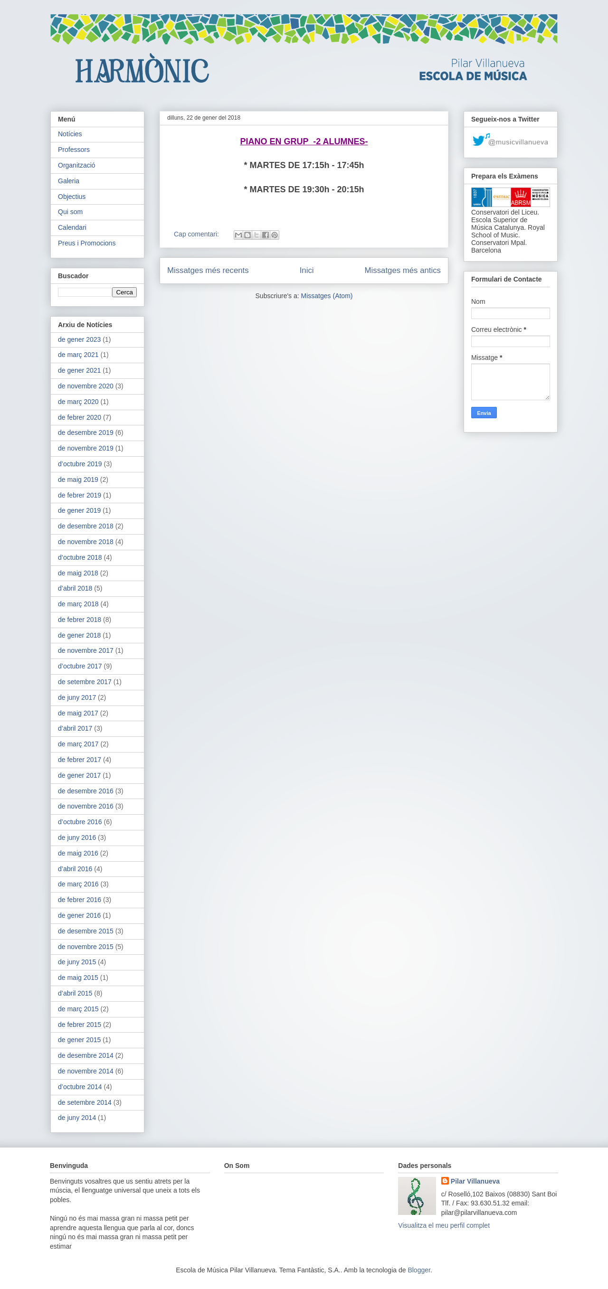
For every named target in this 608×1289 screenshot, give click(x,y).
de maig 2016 (78, 853)
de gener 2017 (79, 775)
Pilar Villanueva (475, 1181)
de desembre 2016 (86, 791)
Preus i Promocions (86, 243)
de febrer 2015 (79, 1024)
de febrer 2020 (79, 417)
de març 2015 (78, 1009)
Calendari (72, 227)
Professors (74, 149)
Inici (307, 270)
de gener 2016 (79, 915)
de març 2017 (78, 744)
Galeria (68, 181)
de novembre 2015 (86, 946)
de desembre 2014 (86, 1055)
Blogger (419, 1270)
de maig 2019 (78, 479)
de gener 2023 (79, 339)
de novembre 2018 (86, 542)
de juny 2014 (77, 1117)
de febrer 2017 (79, 759)
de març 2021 (78, 354)
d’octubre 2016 (80, 822)
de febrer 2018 (79, 619)
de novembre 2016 (86, 806)
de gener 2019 (79, 510)
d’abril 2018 (75, 588)
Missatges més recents (208, 270)
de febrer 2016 (79, 899)
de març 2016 (78, 884)
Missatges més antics (403, 270)
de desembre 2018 (86, 526)
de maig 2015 (78, 977)
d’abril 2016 (75, 869)
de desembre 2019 (86, 432)
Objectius (72, 196)
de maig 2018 (78, 573)
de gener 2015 (79, 1040)
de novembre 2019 (86, 448)
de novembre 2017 (86, 650)
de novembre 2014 (86, 1071)
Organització (76, 165)
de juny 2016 (77, 837)
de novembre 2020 (86, 386)
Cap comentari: (197, 234)
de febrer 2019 (79, 495)
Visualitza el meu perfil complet (444, 1225)
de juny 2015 (77, 962)
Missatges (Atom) (327, 296)
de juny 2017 (77, 697)
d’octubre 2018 (80, 557)
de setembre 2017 (85, 682)
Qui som (70, 212)
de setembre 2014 (85, 1102)
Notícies (70, 134)
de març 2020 (78, 401)
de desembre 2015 (86, 931)
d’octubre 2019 (80, 464)
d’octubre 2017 (80, 666)
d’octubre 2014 (80, 1087)
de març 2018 (78, 604)
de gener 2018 (79, 635)
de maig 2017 (78, 713)
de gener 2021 (79, 370)
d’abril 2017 (75, 728)
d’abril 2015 (75, 993)
